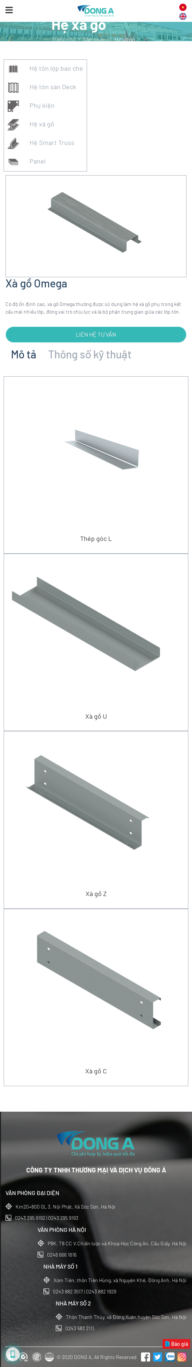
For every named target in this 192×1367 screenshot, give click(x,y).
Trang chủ (63, 39)
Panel (27, 162)
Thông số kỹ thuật (90, 354)
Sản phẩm (95, 39)
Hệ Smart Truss (41, 143)
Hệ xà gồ (31, 124)
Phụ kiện (31, 106)
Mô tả (23, 354)
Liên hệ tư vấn (96, 334)
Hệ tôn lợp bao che (45, 69)
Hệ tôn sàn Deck (42, 87)
